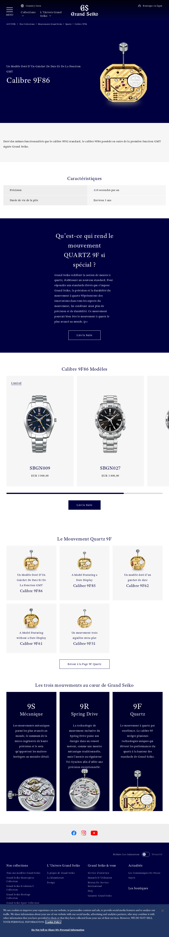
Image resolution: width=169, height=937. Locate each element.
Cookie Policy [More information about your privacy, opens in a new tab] (53, 921)
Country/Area (31, 5)
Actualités (135, 866)
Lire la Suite (84, 335)
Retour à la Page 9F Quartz (84, 664)
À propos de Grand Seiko (61, 873)
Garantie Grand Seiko (100, 895)
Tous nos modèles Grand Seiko (23, 873)
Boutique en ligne (150, 5)
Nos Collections (27, 24)
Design (51, 882)
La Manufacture (55, 877)
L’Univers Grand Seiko (51, 14)
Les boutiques (138, 888)
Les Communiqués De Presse (144, 873)
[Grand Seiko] (84, 10)
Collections (28, 14)
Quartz (68, 24)
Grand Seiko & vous (102, 866)
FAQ (90, 890)
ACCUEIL (11, 24)
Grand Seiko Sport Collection (22, 902)
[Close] (162, 910)
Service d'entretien (98, 873)
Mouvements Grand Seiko (50, 24)
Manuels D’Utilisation (100, 877)
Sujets (131, 877)
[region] (84, 920)
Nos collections (17, 866)
